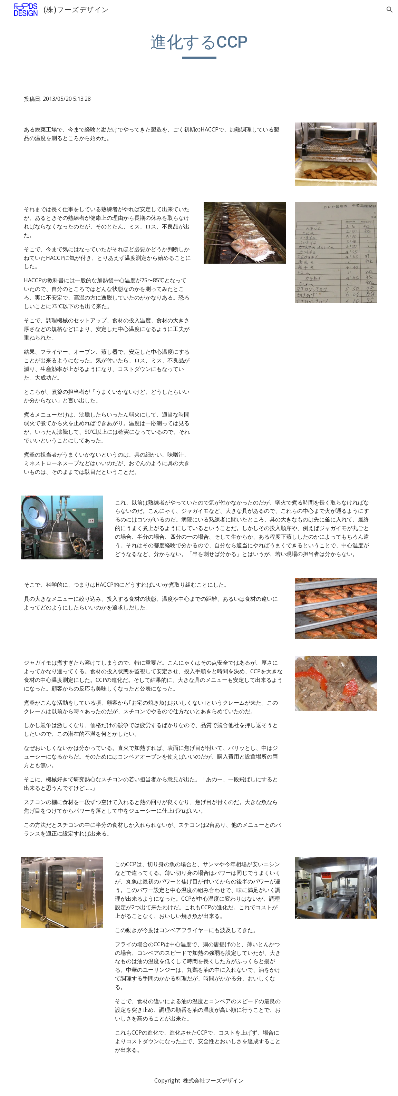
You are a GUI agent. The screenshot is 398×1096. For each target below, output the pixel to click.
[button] (389, 9)
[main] (199, 45)
